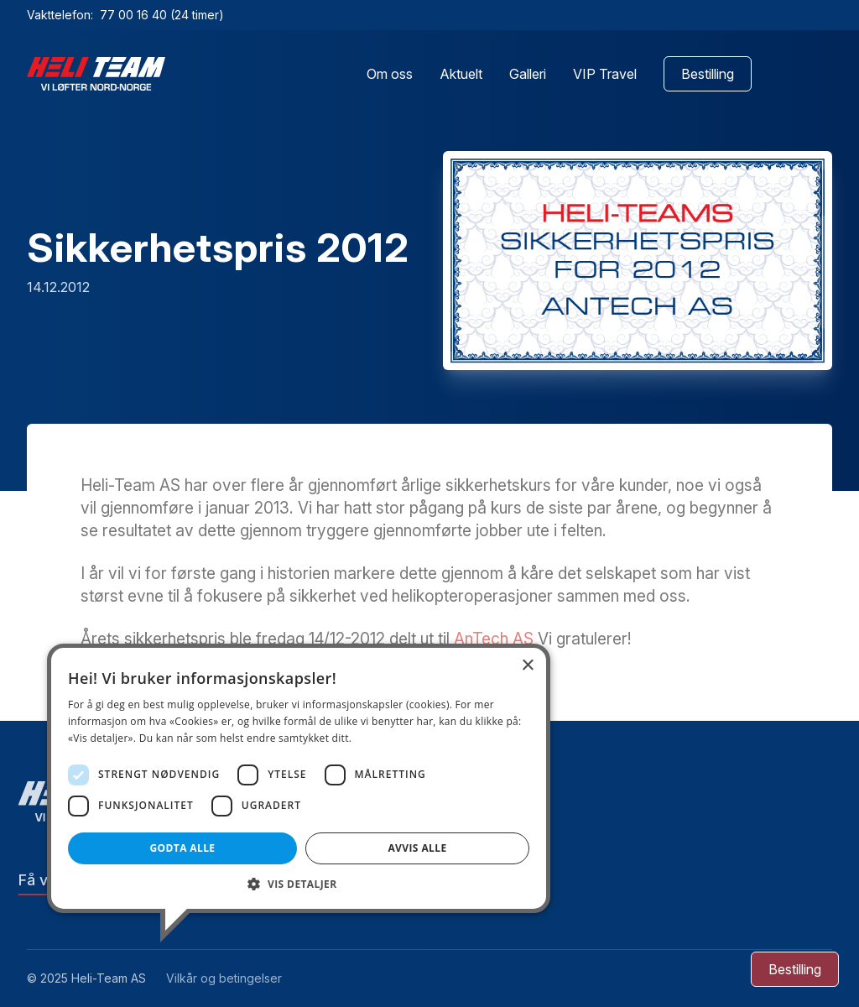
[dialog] (298, 778)
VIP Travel (605, 73)
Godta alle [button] (182, 848)
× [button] (527, 666)
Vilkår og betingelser (224, 978)
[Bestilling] (795, 969)
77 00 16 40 (135, 15)
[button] (298, 883)
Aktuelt (461, 73)
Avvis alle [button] (417, 848)
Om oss (390, 73)
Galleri (527, 73)
